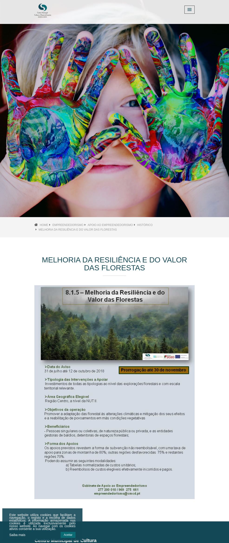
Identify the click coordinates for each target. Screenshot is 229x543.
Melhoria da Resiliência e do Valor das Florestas (78, 229)
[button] (17, 108)
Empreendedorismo (67, 225)
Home (44, 225)
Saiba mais (17, 535)
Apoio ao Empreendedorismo (110, 225)
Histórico (145, 225)
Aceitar (68, 534)
